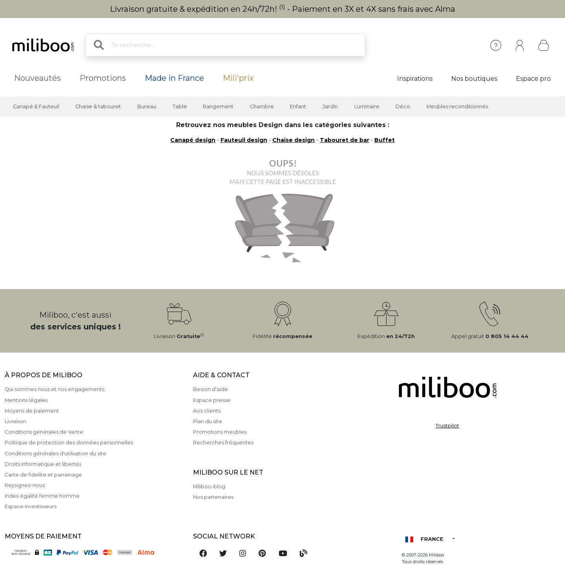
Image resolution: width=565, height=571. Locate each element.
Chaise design (293, 140)
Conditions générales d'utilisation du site (55, 453)
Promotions (103, 78)
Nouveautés (37, 78)
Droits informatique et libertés (43, 464)
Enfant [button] (298, 106)
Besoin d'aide (210, 389)
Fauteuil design (244, 140)
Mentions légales (26, 400)
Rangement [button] (218, 106)
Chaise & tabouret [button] (98, 106)
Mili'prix (238, 78)
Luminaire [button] (366, 106)
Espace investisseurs (30, 506)
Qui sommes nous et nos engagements (54, 389)
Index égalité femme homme (42, 496)
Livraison (15, 421)
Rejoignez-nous (25, 485)
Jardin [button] (330, 106)
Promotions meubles (219, 432)
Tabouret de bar (344, 140)
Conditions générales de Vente (44, 432)
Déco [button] (403, 106)
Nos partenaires (213, 497)
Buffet (384, 140)
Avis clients (207, 411)
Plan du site (207, 421)
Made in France (174, 78)
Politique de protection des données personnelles (69, 443)
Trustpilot (447, 426)
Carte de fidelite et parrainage (43, 475)
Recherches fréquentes (223, 443)
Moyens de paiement (32, 411)
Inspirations (414, 78)
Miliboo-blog (209, 486)
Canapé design (192, 140)
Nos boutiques (474, 78)
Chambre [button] (262, 106)
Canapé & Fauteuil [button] (36, 106)
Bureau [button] (146, 106)
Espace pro (533, 78)
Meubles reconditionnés (457, 106)
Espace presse (211, 400)
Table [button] (180, 106)
